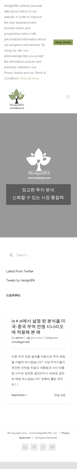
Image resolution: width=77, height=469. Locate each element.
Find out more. (29, 78)
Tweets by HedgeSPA (20, 280)
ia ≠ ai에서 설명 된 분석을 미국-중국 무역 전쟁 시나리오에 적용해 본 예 (38, 326)
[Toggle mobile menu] (69, 97)
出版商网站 (13, 295)
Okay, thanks (63, 42)
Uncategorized (20, 341)
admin (19, 337)
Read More (18, 395)
